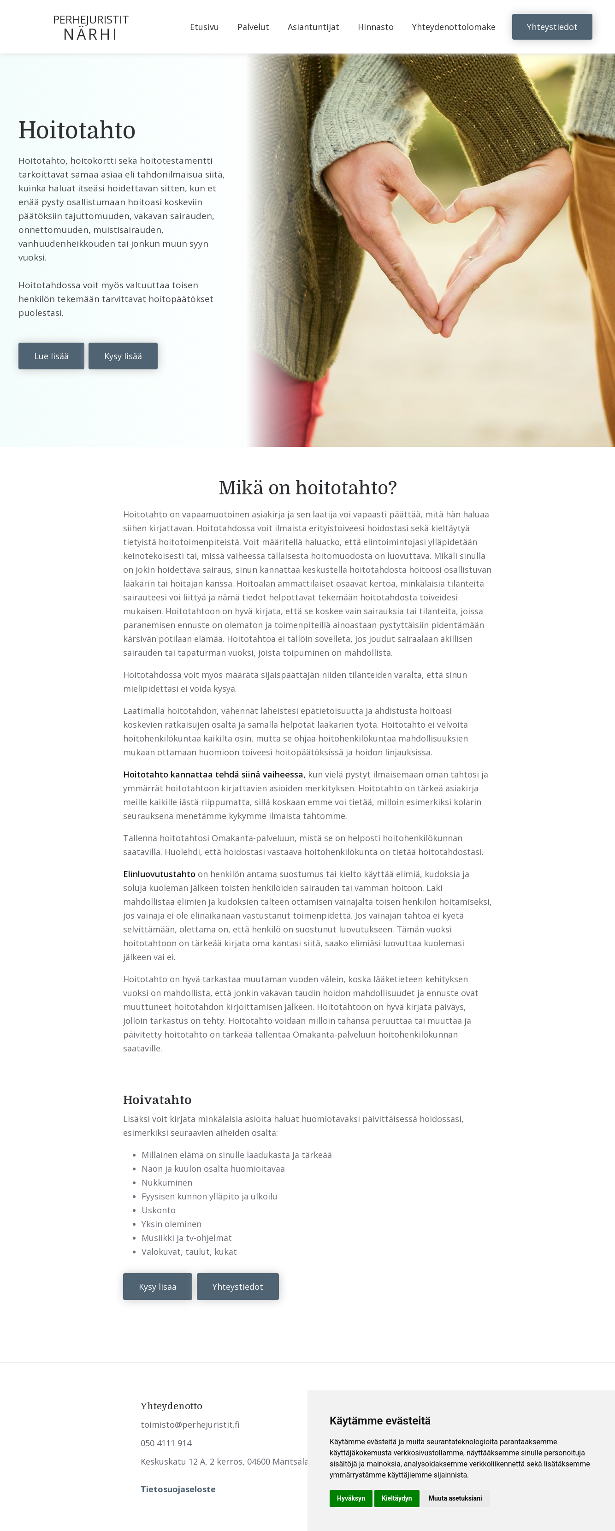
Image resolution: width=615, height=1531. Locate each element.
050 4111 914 (166, 1443)
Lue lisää (51, 356)
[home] (95, 26)
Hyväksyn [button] (351, 1498)
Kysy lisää (123, 356)
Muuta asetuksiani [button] (455, 1498)
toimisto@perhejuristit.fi (190, 1424)
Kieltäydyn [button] (397, 1498)
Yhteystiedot (552, 26)
